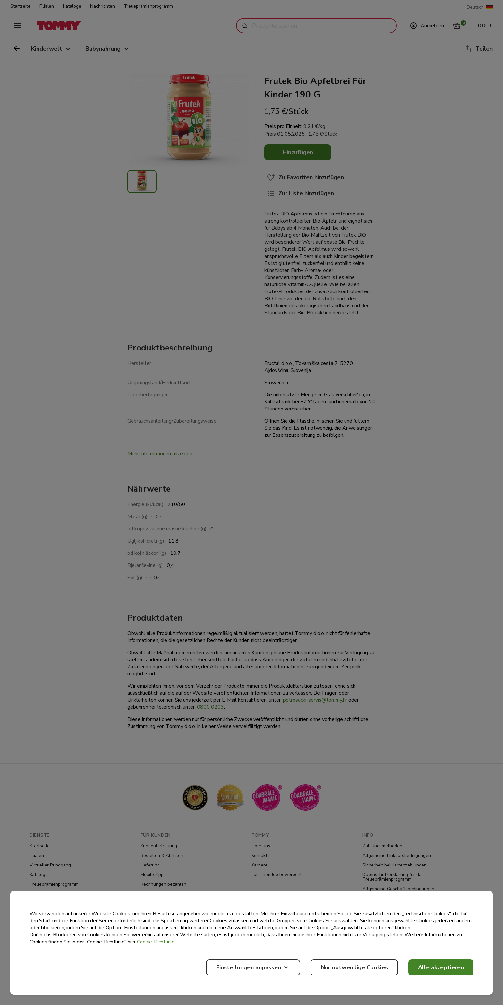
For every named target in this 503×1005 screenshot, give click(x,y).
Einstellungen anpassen (253, 967)
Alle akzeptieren (441, 967)
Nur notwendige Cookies (354, 967)
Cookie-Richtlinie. (156, 941)
